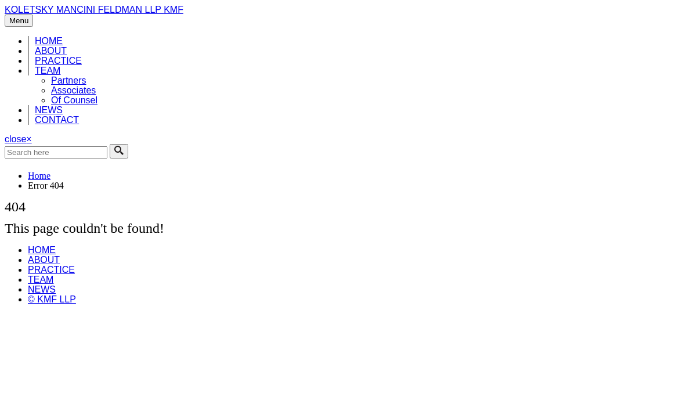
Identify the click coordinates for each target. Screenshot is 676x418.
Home (39, 176)
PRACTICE (58, 61)
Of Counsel (74, 100)
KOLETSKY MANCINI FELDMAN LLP (84, 10)
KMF (173, 10)
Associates (73, 90)
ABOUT (51, 51)
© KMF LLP (52, 299)
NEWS (49, 110)
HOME (49, 41)
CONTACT (57, 120)
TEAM (47, 70)
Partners (68, 80)
